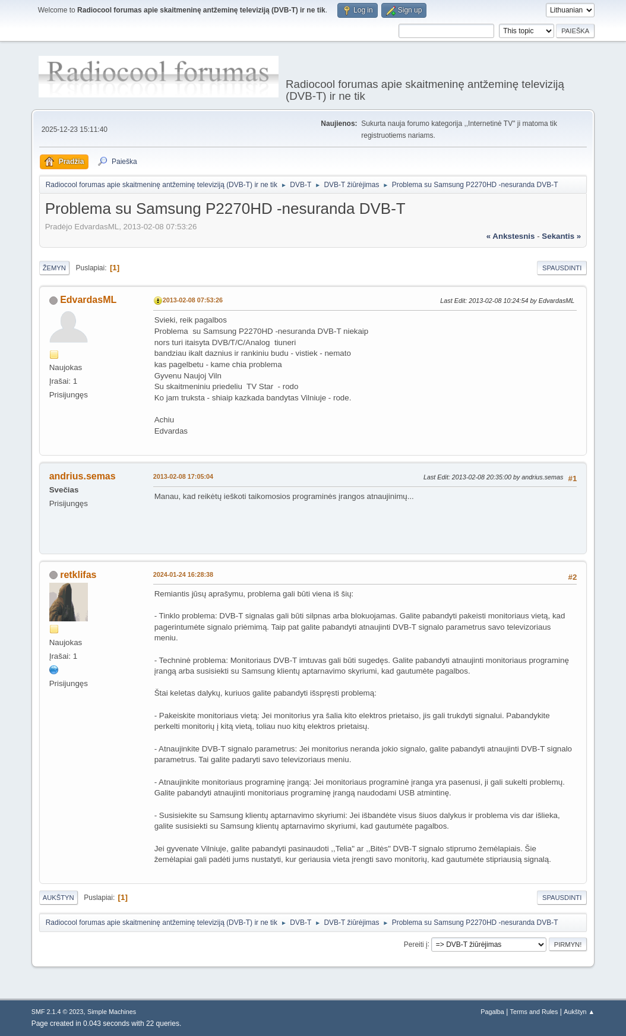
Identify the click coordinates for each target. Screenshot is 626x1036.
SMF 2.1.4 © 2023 (57, 1011)
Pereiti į (416, 944)
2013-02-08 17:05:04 (183, 476)
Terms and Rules (534, 1011)
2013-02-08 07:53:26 (193, 300)
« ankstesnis (510, 236)
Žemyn (54, 267)
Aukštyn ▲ (579, 1011)
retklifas (78, 575)
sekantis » (561, 236)
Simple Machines (111, 1011)
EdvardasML (88, 300)
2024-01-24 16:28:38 (183, 574)
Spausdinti (561, 267)
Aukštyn (58, 897)
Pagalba (492, 1011)
